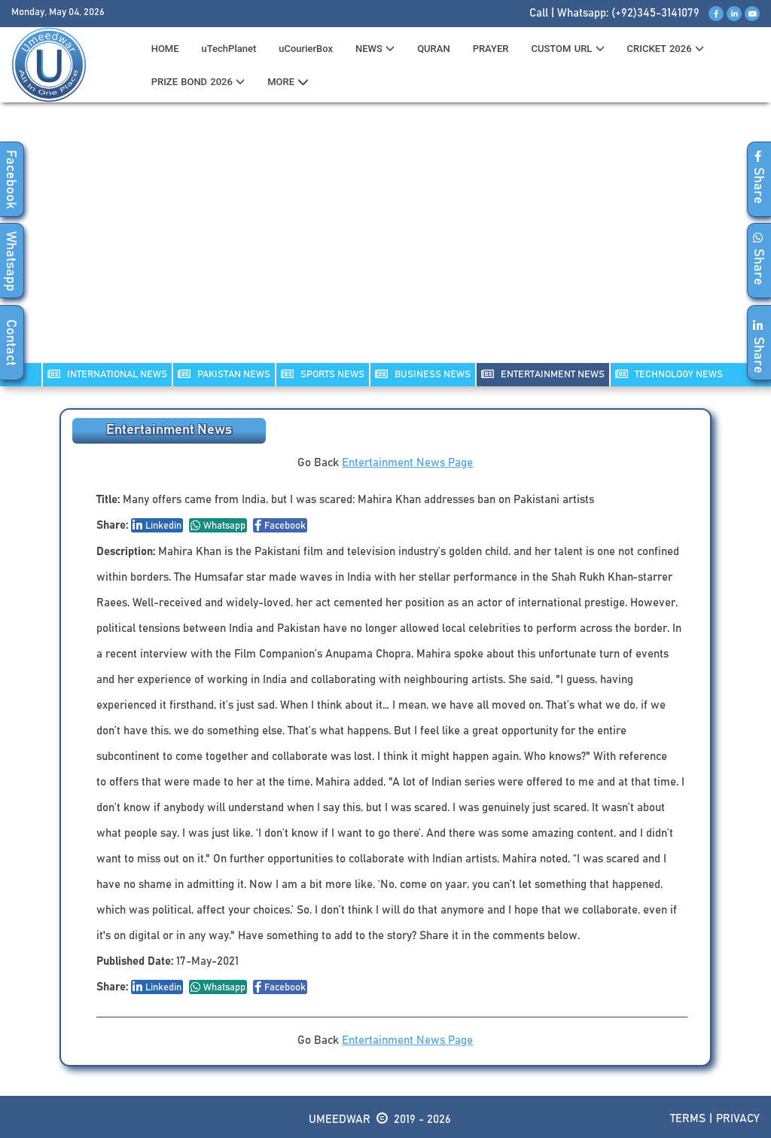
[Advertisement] (385, 241)
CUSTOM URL (567, 48)
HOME (165, 48)
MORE (288, 82)
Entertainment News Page (407, 462)
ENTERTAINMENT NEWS (543, 374)
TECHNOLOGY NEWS (669, 374)
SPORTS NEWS (322, 374)
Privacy (738, 1118)
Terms (687, 1118)
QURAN (433, 48)
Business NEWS (423, 374)
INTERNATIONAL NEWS (107, 374)
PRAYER (491, 48)
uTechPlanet (229, 48)
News (375, 48)
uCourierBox (306, 48)
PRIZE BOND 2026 (198, 81)
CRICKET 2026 (665, 48)
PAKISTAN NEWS (224, 374)
